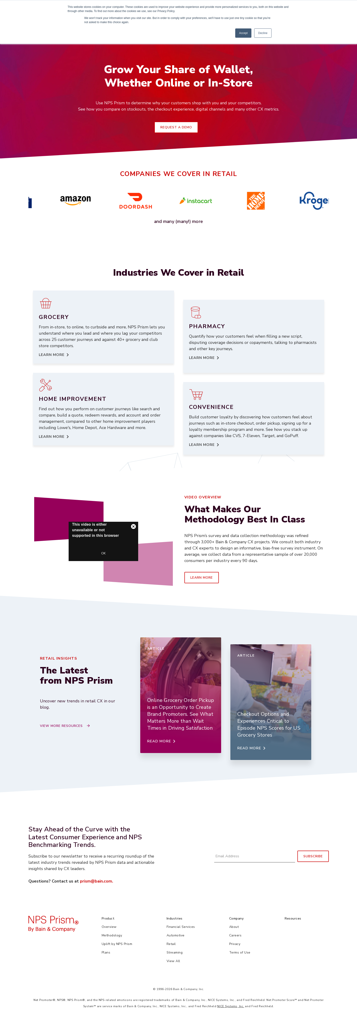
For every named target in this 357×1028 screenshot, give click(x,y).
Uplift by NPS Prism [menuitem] (117, 944)
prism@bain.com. (96, 881)
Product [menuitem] (108, 918)
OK (103, 553)
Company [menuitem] (236, 918)
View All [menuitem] (173, 961)
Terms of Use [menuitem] (239, 952)
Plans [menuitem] (106, 952)
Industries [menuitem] (175, 918)
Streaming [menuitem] (175, 952)
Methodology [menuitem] (112, 935)
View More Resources (61, 726)
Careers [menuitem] (235, 935)
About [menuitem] (234, 927)
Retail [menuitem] (171, 944)
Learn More (201, 577)
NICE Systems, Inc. (230, 1006)
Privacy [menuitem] (235, 944)
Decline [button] (262, 33)
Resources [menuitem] (293, 918)
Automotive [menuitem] (176, 935)
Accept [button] (243, 33)
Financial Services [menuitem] (181, 927)
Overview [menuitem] (109, 927)
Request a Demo (176, 127)
